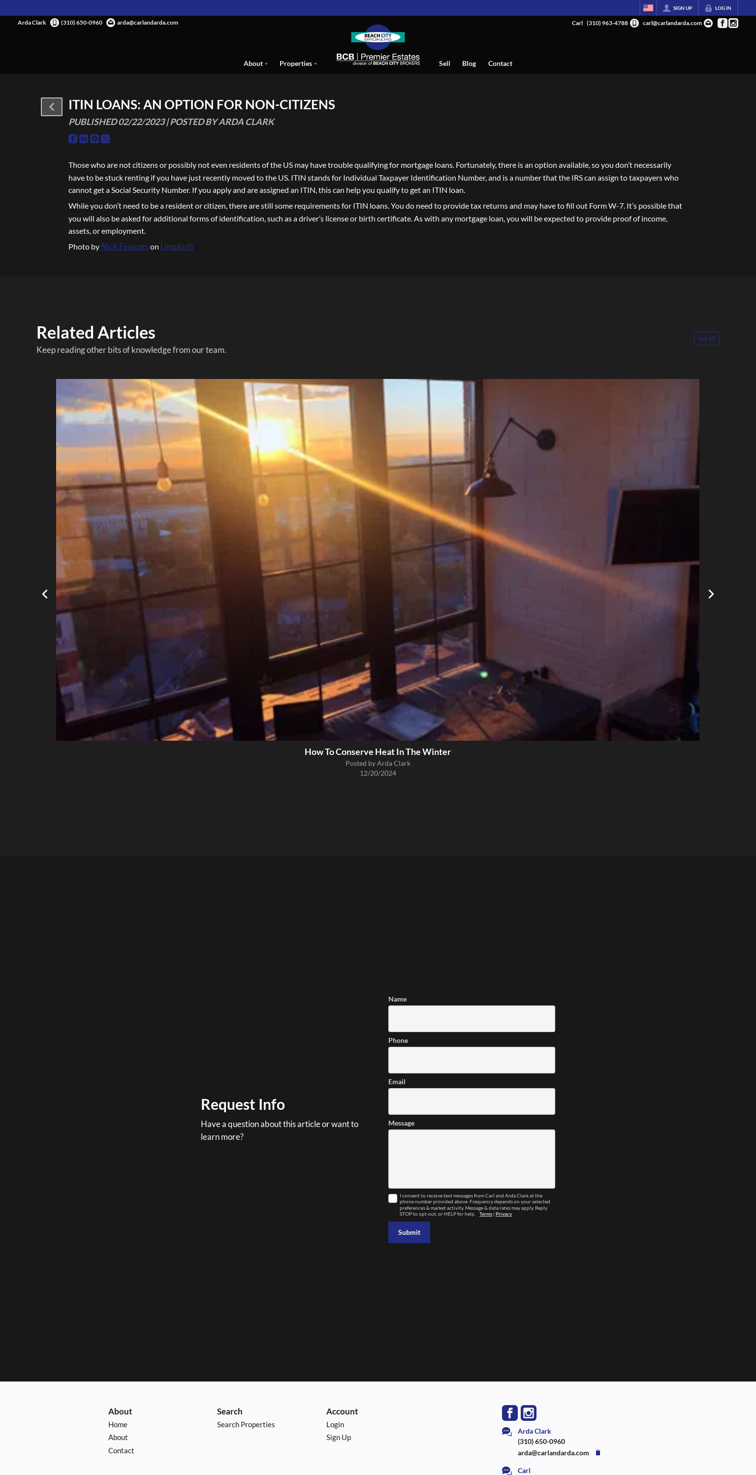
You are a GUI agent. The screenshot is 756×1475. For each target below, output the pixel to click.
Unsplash (176, 246)
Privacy (504, 1214)
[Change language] (648, 8)
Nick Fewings (125, 246)
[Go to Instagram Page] (732, 23)
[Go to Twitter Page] (105, 138)
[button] (52, 106)
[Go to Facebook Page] (722, 23)
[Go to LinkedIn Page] (83, 138)
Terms (485, 1214)
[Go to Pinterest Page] (94, 138)
